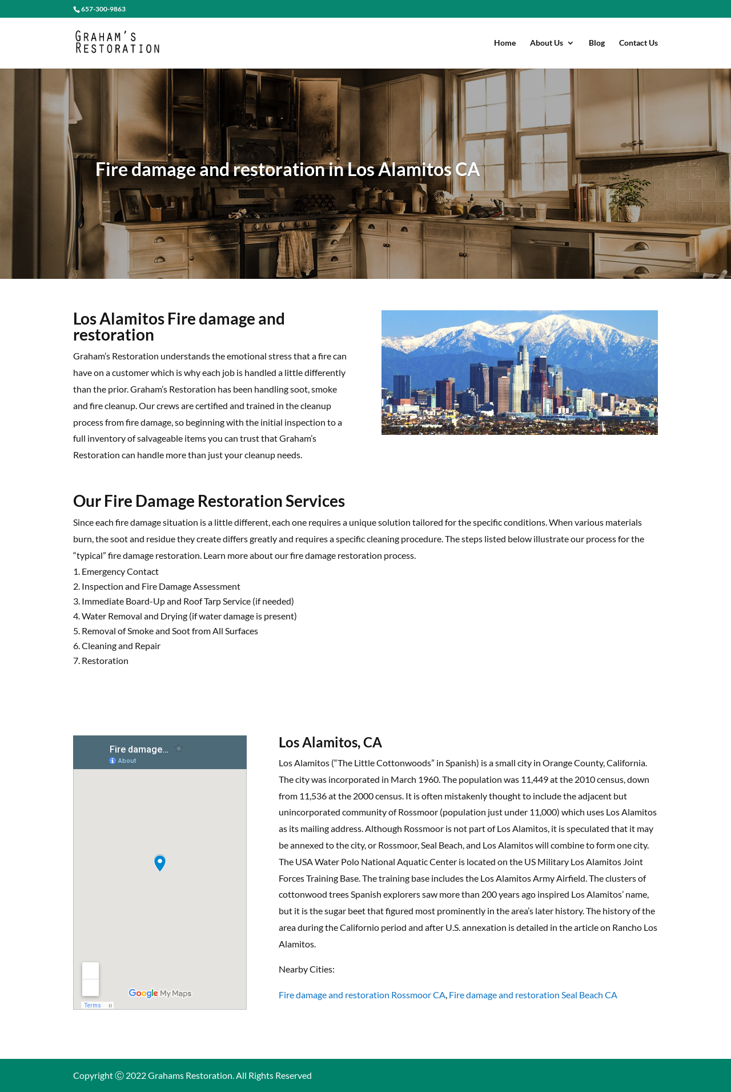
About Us (546, 43)
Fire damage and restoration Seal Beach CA (533, 994)
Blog (597, 43)
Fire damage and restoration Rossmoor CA (362, 994)
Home (505, 43)
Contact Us (638, 43)
